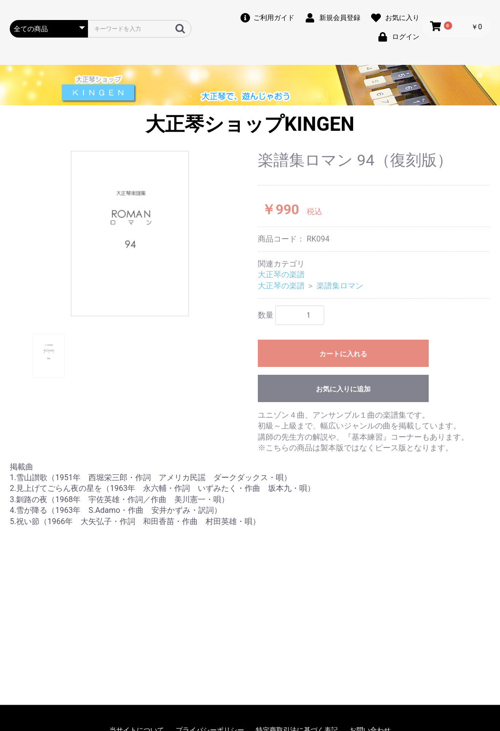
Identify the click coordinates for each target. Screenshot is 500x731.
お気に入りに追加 (343, 389)
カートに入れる (343, 354)
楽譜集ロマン (339, 285)
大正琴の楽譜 (281, 274)
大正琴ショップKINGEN (250, 124)
